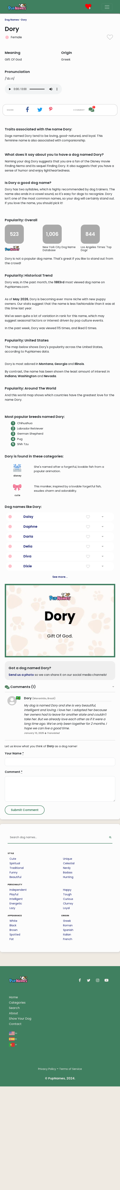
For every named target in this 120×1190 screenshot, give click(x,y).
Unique (67, 1031)
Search (14, 1180)
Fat (12, 1111)
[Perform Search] (110, 1010)
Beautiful (15, 1049)
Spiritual (15, 1036)
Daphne (30, 699)
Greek (67, 1093)
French (67, 1111)
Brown (14, 1102)
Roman (68, 1098)
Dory (24, 19)
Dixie (27, 738)
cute (17, 662)
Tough (67, 1067)
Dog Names (12, 19)
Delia (27, 718)
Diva (27, 728)
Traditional (17, 1040)
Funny (14, 1045)
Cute (13, 1031)
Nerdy (67, 1040)
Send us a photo (21, 847)
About (13, 1186)
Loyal (66, 1080)
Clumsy (68, 1076)
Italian (67, 1107)
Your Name (14, 926)
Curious (68, 1071)
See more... (60, 749)
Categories (17, 1175)
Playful (14, 1067)
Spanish (68, 1102)
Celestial (68, 1036)
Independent (18, 1062)
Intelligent (16, 1071)
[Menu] (107, 7)
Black (13, 1098)
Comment (13, 944)
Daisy (28, 689)
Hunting (68, 1049)
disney (17, 643)
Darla (28, 708)
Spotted (15, 1107)
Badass (67, 1045)
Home (13, 1170)
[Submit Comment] (25, 982)
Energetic (16, 1076)
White (13, 1093)
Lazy (12, 1080)
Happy (67, 1062)
